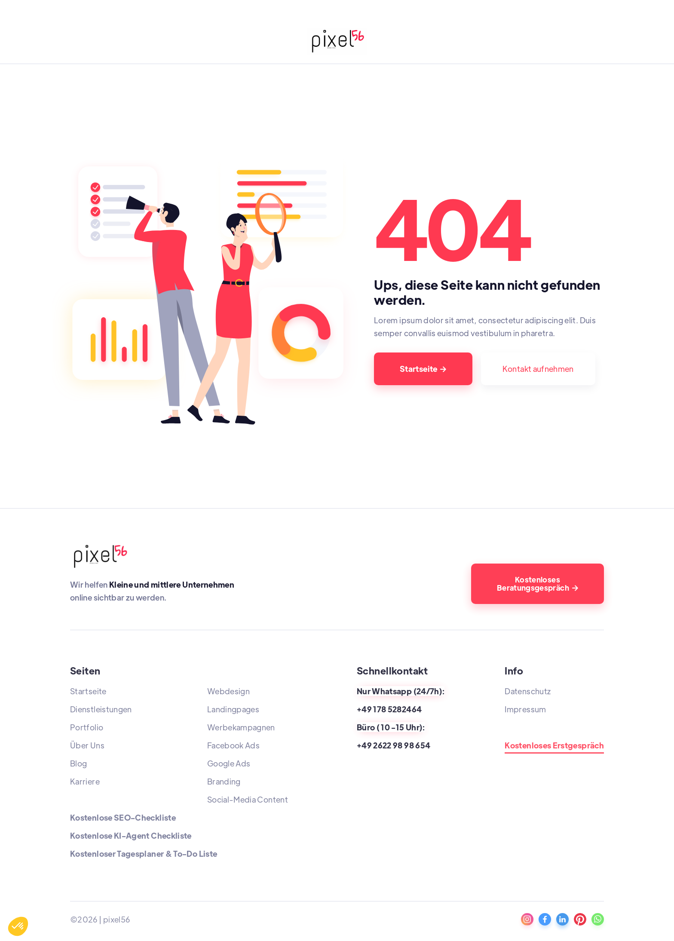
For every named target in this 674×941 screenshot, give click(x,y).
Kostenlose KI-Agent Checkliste (131, 835)
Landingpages (233, 709)
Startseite (423, 369)
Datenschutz (528, 691)
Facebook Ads (233, 745)
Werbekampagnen (241, 727)
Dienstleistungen (101, 709)
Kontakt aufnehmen (538, 369)
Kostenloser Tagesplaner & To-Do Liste (143, 853)
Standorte (523, 727)
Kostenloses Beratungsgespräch (537, 583)
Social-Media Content (247, 799)
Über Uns (87, 745)
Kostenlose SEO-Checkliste (123, 817)
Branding (224, 781)
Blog (78, 763)
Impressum (525, 709)
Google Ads (229, 763)
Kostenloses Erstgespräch (554, 745)
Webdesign (228, 691)
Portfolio (86, 727)
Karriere (85, 781)
